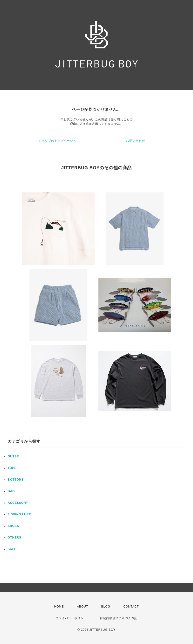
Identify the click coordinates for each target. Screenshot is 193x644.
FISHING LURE (19, 514)
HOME (59, 606)
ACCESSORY (18, 502)
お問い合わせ (135, 140)
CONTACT (131, 606)
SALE (12, 549)
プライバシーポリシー (71, 618)
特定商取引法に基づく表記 (119, 618)
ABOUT (82, 606)
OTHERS (14, 537)
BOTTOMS (16, 479)
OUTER (13, 456)
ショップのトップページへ (57, 140)
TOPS (12, 468)
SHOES (13, 526)
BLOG (105, 606)
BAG (11, 491)
